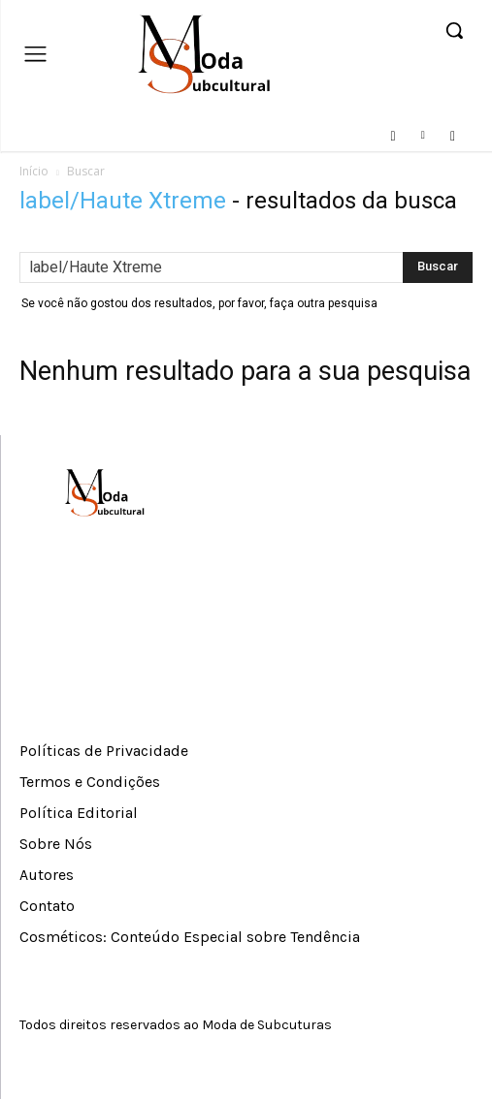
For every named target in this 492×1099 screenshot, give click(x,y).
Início (34, 171)
